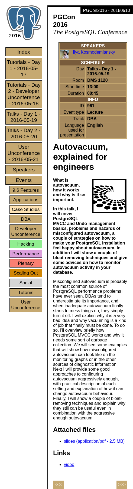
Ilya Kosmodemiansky (94, 52)
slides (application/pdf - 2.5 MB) (94, 441)
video (69, 464)
